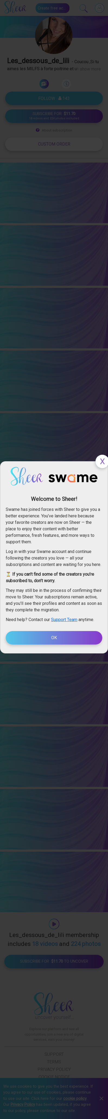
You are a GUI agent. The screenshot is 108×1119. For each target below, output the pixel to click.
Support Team (64, 619)
